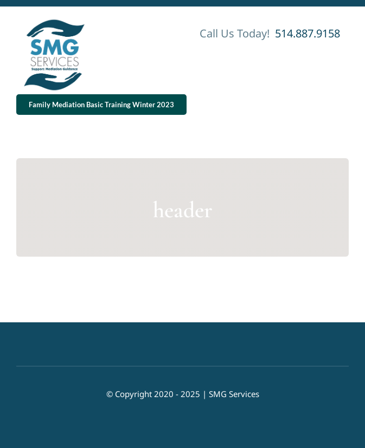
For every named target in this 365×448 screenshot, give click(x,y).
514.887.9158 (306, 33)
